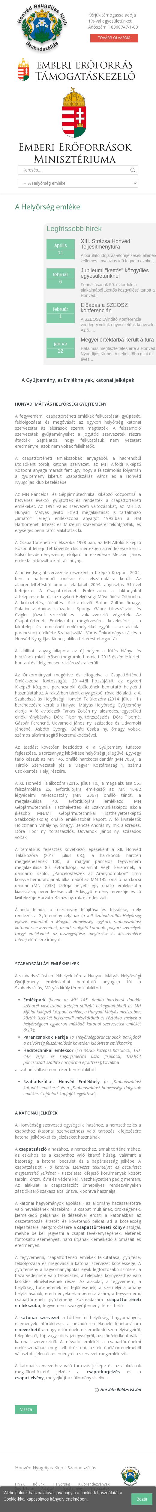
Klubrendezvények (94, 1484)
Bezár (142, 1499)
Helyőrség (61, 1484)
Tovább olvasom (114, 37)
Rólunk (38, 1484)
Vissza (26, 1409)
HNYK (20, 1484)
